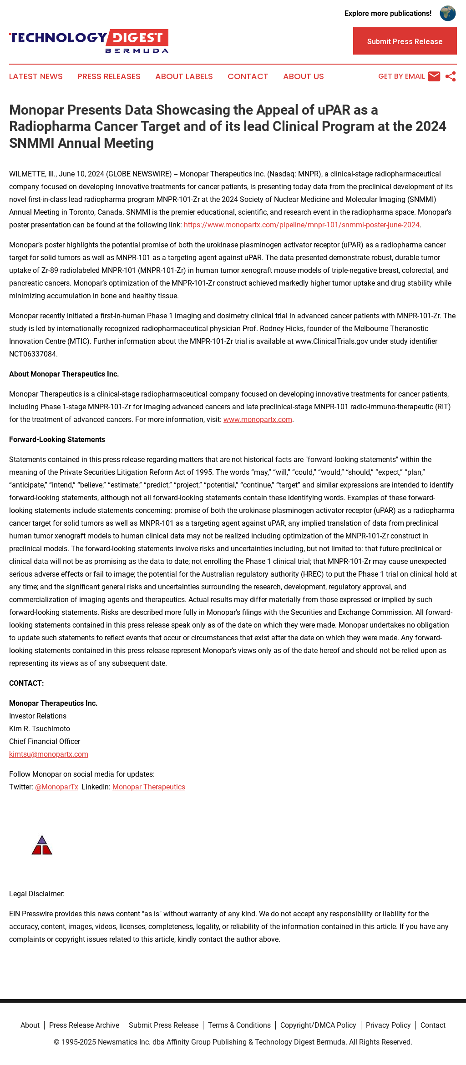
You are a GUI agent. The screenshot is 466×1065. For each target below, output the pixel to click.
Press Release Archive (84, 1025)
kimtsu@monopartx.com (48, 754)
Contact (248, 76)
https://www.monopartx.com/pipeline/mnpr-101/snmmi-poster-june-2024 (302, 225)
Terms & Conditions (239, 1025)
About (30, 1025)
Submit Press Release (163, 1025)
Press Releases (109, 76)
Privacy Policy (388, 1025)
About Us (303, 76)
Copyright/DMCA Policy (318, 1025)
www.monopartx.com (257, 419)
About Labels (184, 76)
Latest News (36, 76)
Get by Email (409, 76)
